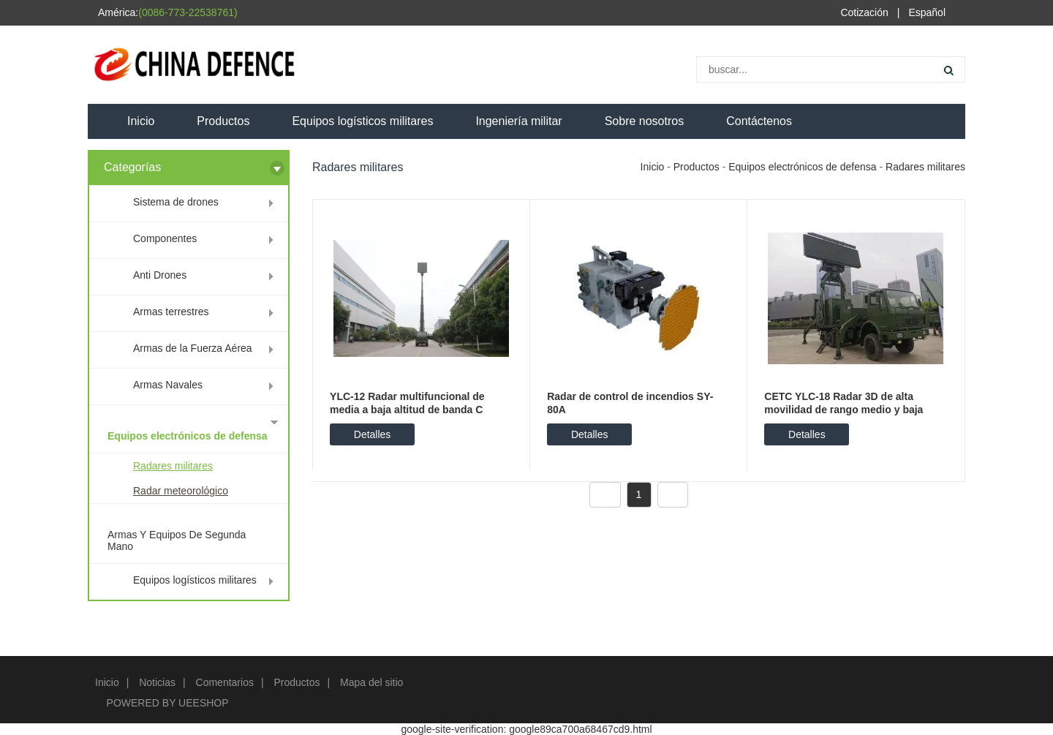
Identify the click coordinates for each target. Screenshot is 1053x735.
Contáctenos (759, 121)
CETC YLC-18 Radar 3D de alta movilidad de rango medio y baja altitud (843, 410)
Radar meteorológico (180, 491)
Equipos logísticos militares (362, 121)
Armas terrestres (170, 311)
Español (927, 12)
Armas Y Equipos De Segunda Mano (176, 540)
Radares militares (173, 466)
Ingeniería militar (518, 121)
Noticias (157, 682)
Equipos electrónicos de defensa (187, 436)
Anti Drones (159, 275)
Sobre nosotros (644, 121)
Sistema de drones (176, 202)
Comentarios (225, 682)
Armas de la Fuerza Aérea (192, 348)
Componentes (165, 238)
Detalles (372, 434)
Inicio (140, 121)
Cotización (864, 12)
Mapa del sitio (371, 682)
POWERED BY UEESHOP (168, 703)
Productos (223, 121)
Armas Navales (168, 385)
